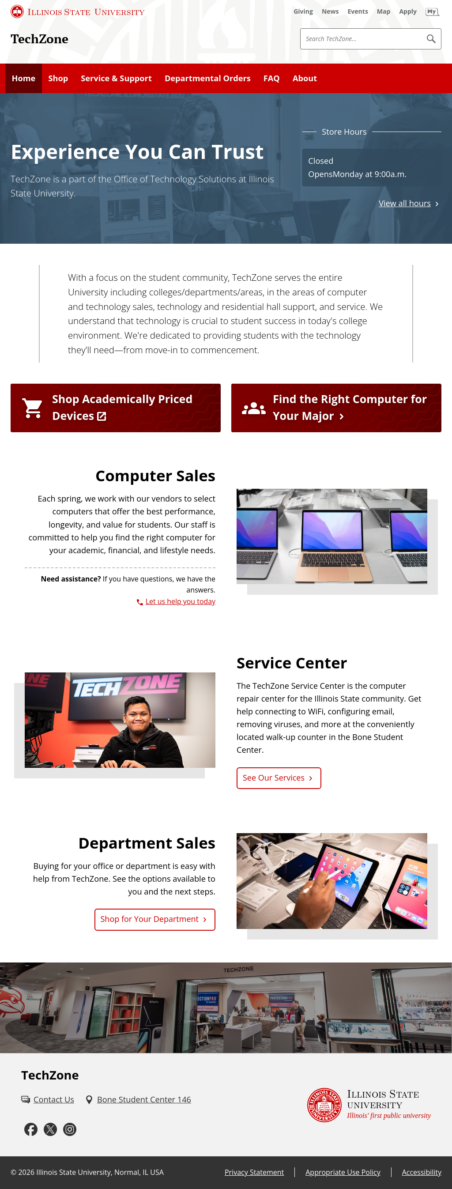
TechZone (39, 38)
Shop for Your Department (150, 918)
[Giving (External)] (303, 11)
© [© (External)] (13, 1172)
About (305, 78)
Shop (58, 78)
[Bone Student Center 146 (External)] (138, 1099)
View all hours (405, 203)
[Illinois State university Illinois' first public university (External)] (369, 1105)
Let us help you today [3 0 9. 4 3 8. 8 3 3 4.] (180, 601)
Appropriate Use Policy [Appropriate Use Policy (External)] (342, 1172)
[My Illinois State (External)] (432, 11)
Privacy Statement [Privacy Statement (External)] (254, 1172)
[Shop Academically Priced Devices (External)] (116, 408)
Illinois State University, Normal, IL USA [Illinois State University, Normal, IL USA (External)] (100, 1172)
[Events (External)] (358, 11)
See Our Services (274, 777)
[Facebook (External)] (31, 1129)
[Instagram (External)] (69, 1129)
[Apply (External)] (407, 11)
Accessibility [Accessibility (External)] (421, 1172)
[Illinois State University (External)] (78, 11)
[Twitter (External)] (50, 1129)
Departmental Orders (208, 78)
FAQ (272, 78)
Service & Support (116, 78)
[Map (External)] (383, 11)
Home (24, 78)
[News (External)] (330, 11)
